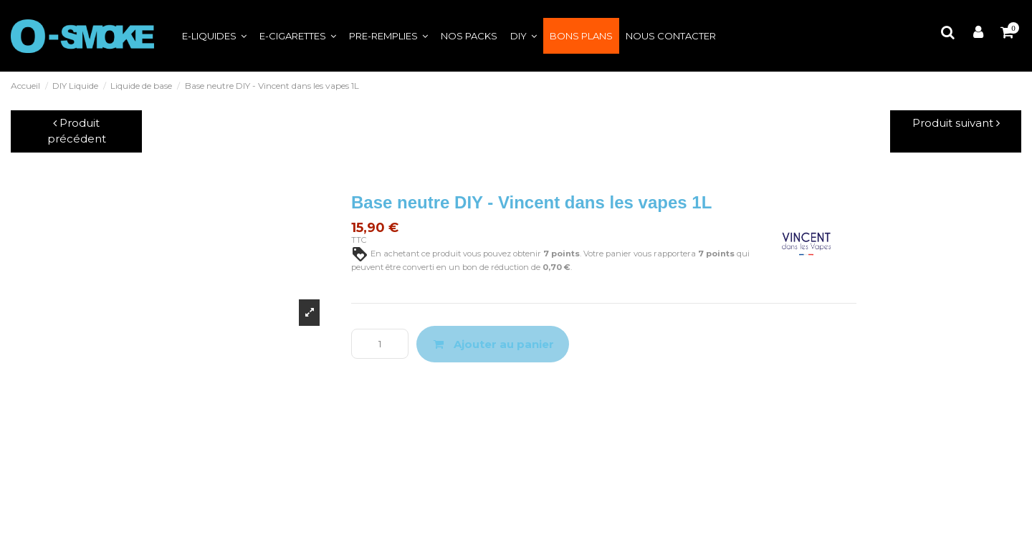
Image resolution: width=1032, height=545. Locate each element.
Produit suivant (956, 123)
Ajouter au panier (492, 344)
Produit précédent (76, 131)
